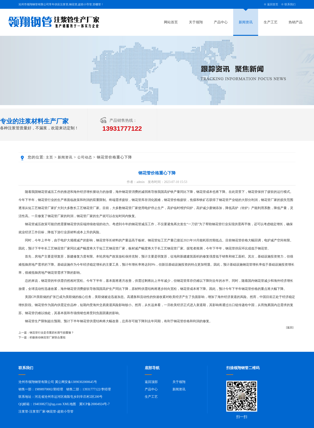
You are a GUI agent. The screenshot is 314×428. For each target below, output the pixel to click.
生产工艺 (271, 22)
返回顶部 (151, 382)
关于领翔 (196, 22)
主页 (49, 157)
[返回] (289, 327)
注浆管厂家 (37, 411)
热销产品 (295, 22)
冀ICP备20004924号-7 (94, 404)
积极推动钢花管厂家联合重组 (48, 337)
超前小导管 (65, 411)
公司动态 (84, 157)
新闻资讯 (246, 22)
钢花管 (51, 411)
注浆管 (23, 411)
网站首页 (171, 22)
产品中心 (221, 22)
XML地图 (69, 404)
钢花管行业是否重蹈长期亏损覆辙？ (52, 332)
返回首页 (272, 4)
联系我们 (290, 4)
